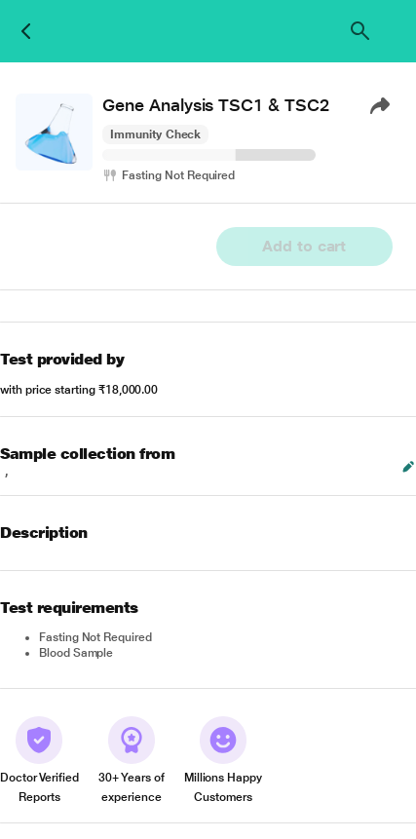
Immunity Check (155, 134)
